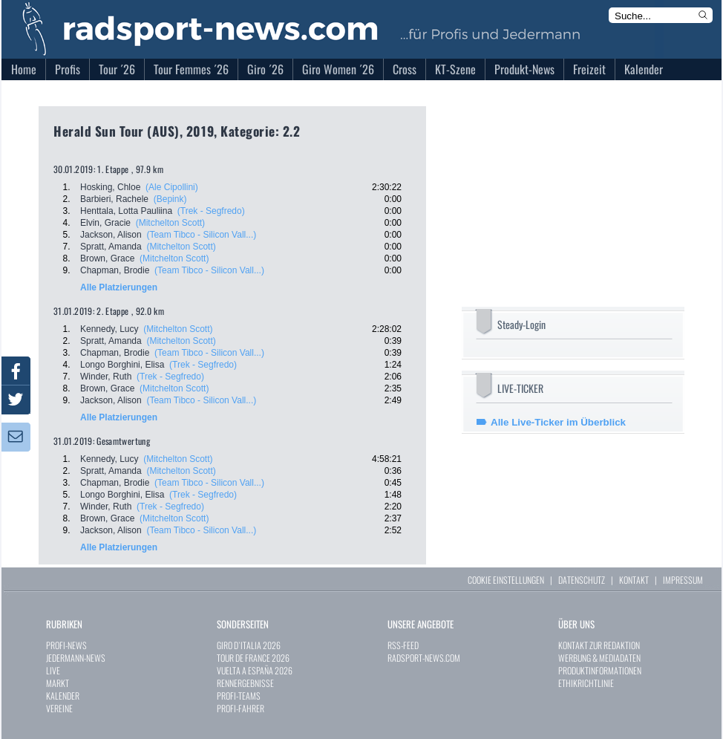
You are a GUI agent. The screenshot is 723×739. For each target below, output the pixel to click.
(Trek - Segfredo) (211, 211)
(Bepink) (170, 199)
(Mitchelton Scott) (170, 223)
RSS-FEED (403, 645)
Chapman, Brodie (114, 270)
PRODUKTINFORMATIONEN (599, 670)
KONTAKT (634, 579)
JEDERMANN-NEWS (75, 657)
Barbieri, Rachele (114, 199)
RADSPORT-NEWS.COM (423, 657)
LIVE (53, 670)
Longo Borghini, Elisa (122, 364)
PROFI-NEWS (66, 645)
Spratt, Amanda (111, 246)
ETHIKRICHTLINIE (586, 683)
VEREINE (59, 708)
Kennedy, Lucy (109, 329)
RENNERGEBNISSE (245, 683)
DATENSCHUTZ (581, 579)
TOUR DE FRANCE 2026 (253, 657)
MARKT (57, 683)
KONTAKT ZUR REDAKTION (599, 645)
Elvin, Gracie (105, 223)
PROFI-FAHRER (240, 708)
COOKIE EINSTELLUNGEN (506, 579)
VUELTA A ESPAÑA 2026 (254, 670)
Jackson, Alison (111, 234)
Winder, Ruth (105, 376)
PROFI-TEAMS (239, 695)
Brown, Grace (107, 258)
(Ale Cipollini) (171, 187)
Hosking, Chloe (110, 187)
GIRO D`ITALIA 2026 (249, 645)
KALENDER (62, 695)
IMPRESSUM (683, 579)
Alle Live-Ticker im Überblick (558, 422)
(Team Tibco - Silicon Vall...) (201, 234)
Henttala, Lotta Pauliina (126, 211)
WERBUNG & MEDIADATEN (599, 657)
